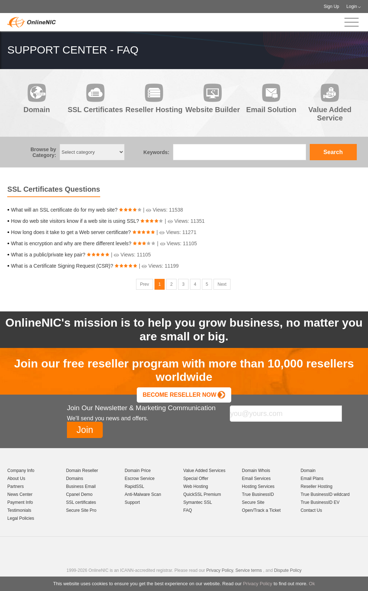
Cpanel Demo (79, 494)
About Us (16, 478)
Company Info (20, 470)
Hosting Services (258, 486)
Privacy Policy (257, 583)
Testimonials (19, 510)
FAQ (187, 510)
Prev (144, 284)
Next (222, 284)
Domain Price (137, 470)
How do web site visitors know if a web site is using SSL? (75, 221)
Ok (312, 583)
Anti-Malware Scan (142, 494)
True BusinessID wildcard (325, 494)
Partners (15, 486)
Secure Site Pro (81, 510)
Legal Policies (20, 518)
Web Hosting (195, 486)
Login (351, 6)
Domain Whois (256, 470)
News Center (19, 494)
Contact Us (311, 510)
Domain (308, 470)
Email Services (256, 478)
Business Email (81, 486)
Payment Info (20, 502)
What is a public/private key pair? (48, 255)
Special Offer (195, 478)
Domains (74, 478)
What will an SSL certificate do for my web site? (64, 210)
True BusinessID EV (320, 502)
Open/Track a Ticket (261, 510)
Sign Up (331, 6)
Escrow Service (139, 478)
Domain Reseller (82, 470)
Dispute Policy (287, 570)
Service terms (248, 570)
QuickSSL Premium (202, 494)
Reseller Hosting (317, 486)
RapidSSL (134, 486)
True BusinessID (258, 494)
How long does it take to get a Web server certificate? (71, 232)
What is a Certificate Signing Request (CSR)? (62, 266)
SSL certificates (81, 502)
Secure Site (253, 502)
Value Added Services (204, 470)
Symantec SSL (197, 502)
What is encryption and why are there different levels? (71, 243)
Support (132, 502)
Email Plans (312, 478)
